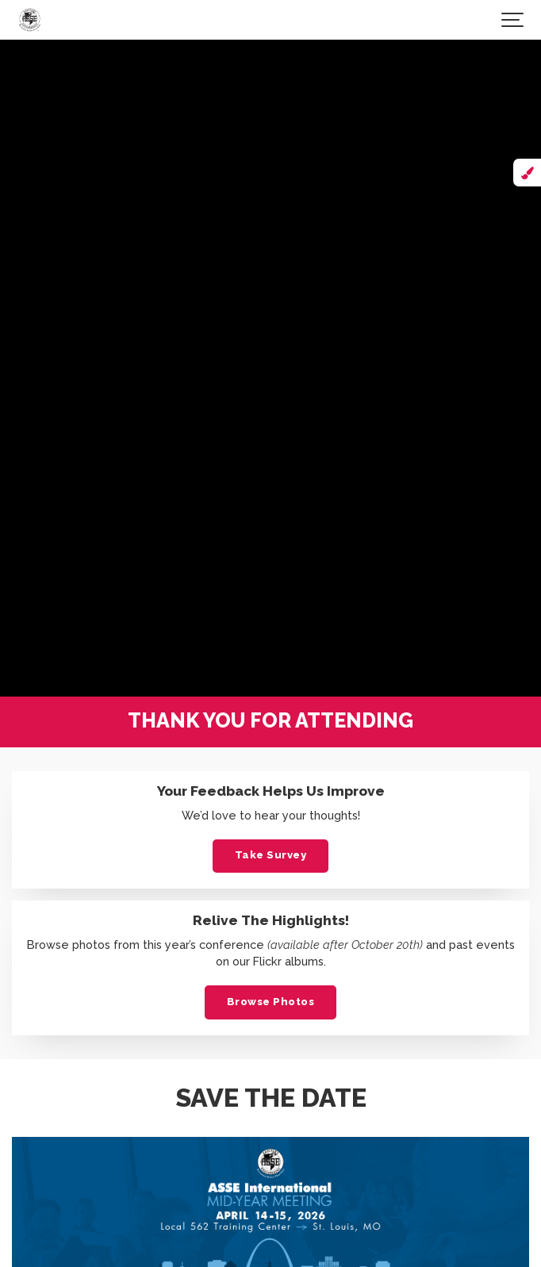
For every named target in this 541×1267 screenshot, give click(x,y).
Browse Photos (271, 1002)
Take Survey (271, 855)
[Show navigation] (513, 20)
